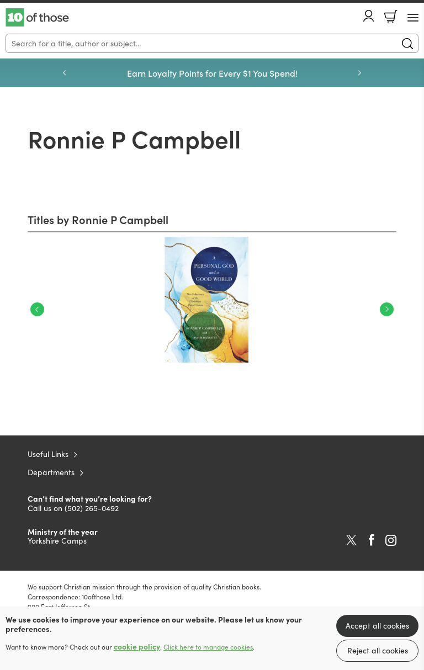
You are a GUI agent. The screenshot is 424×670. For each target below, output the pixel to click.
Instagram (390, 540)
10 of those (37, 17)
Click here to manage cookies (208, 647)
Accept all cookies (377, 625)
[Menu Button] (412, 18)
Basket (391, 16)
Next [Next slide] (359, 73)
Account (368, 16)
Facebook (371, 540)
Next (387, 309)
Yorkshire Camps (57, 540)
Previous (37, 309)
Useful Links (48, 454)
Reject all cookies (377, 650)
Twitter (351, 540)
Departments (51, 472)
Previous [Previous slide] (64, 73)
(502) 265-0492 (92, 508)
